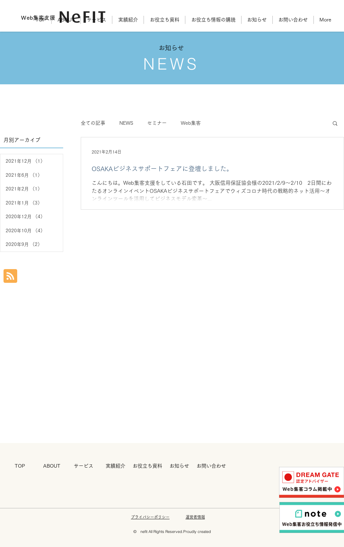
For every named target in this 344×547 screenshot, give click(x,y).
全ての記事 (93, 123)
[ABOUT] (51, 466)
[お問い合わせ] (211, 466)
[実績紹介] (115, 466)
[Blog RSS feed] (10, 276)
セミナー (157, 123)
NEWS (126, 123)
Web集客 (191, 123)
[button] (335, 124)
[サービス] (83, 466)
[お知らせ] (179, 466)
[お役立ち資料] (147, 466)
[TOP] (19, 466)
